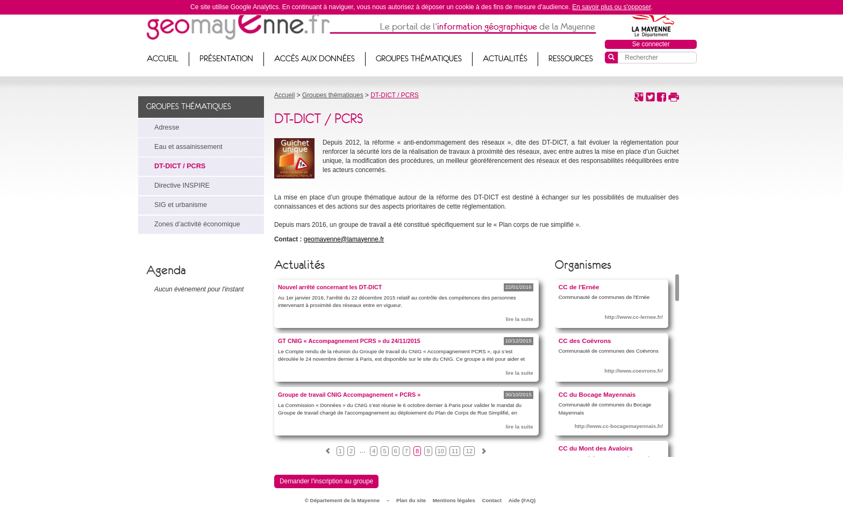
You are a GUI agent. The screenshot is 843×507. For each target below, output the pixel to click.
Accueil (162, 58)
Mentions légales (454, 500)
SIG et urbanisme (180, 205)
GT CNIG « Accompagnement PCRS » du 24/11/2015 (349, 341)
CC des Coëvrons (585, 340)
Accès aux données (314, 58)
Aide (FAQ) (522, 500)
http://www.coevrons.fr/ (633, 371)
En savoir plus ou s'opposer (611, 7)
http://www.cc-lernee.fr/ (634, 317)
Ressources (570, 58)
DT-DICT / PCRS (179, 166)
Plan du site (411, 500)
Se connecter (651, 44)
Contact (492, 500)
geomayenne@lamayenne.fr (344, 239)
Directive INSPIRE (182, 185)
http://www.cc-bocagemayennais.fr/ (619, 426)
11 (455, 451)
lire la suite (519, 319)
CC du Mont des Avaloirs (596, 448)
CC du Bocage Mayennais (597, 394)
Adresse (166, 127)
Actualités (505, 58)
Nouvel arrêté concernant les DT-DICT (330, 287)
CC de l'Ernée (579, 286)
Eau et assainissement (188, 147)
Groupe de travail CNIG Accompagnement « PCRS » (349, 394)
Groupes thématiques (419, 58)
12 (469, 451)
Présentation (226, 58)
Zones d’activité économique (197, 224)
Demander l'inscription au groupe (326, 481)
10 (441, 451)
